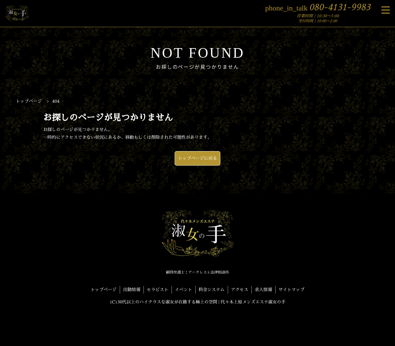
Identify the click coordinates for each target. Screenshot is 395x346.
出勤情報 (131, 289)
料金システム (212, 289)
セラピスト (157, 289)
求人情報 (263, 289)
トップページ (104, 289)
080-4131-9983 (317, 7)
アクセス (239, 289)
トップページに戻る (197, 158)
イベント (183, 289)
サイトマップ (292, 289)
